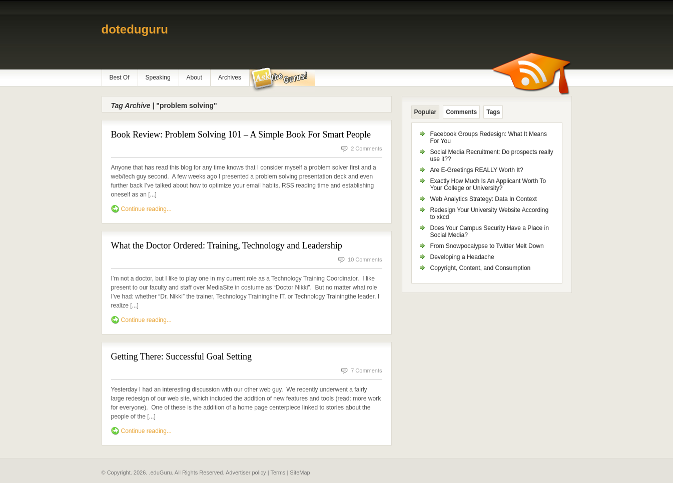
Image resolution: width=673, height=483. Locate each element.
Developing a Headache (462, 257)
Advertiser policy (246, 473)
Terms (277, 473)
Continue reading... (146, 209)
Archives (229, 77)
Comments (461, 112)
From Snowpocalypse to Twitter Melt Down (487, 246)
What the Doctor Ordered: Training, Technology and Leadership (226, 245)
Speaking (158, 77)
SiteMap (300, 473)
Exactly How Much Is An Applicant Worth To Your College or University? (488, 185)
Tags (493, 112)
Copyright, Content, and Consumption (480, 268)
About (194, 77)
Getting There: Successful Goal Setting (181, 357)
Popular (425, 112)
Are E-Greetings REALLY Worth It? (476, 170)
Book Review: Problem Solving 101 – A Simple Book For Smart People (241, 135)
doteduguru (135, 29)
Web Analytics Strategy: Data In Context (483, 199)
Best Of (120, 77)
